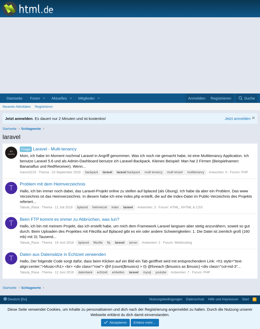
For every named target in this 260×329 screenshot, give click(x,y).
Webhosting (183, 242)
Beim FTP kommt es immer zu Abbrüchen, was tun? (69, 219)
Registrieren (44, 106)
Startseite (14, 98)
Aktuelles (59, 98)
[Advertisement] (130, 55)
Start (245, 299)
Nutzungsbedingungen (165, 299)
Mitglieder (86, 98)
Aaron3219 (28, 172)
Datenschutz (195, 299)
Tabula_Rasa (29, 207)
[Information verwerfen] (253, 118)
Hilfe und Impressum (223, 299)
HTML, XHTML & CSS (186, 207)
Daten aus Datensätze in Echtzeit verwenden (63, 254)
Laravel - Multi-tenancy (48, 149)
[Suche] (246, 98)
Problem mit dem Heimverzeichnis (52, 184)
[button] (43, 98)
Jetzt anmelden (238, 118)
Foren (35, 98)
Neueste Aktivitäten (17, 106)
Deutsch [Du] (15, 299)
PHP (244, 172)
